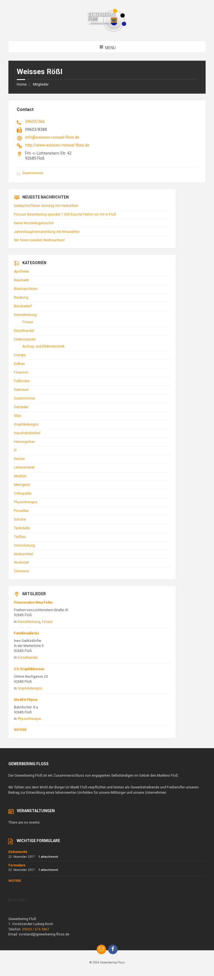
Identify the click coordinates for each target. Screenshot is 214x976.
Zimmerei (21, 571)
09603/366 (35, 121)
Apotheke (21, 271)
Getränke (21, 407)
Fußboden (22, 381)
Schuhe (20, 519)
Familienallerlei (26, 633)
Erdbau (19, 364)
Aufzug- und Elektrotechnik (43, 346)
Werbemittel (23, 554)
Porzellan (21, 511)
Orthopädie (23, 493)
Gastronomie (32, 173)
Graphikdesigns (26, 424)
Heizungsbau (24, 442)
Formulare (16, 865)
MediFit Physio (26, 700)
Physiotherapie (25, 502)
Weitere (20, 730)
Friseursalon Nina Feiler (33, 602)
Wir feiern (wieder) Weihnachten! (39, 240)
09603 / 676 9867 (35, 929)
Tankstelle (22, 528)
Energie (20, 355)
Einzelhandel (24, 331)
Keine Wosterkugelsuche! (34, 223)
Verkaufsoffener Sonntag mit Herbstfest (46, 206)
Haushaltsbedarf (27, 433)
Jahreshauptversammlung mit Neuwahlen (47, 232)
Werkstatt (21, 562)
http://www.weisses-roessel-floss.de (57, 145)
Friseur (27, 322)
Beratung (21, 297)
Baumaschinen (26, 289)
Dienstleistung (25, 315)
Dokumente (17, 852)
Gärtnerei (21, 390)
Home (22, 84)
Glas (17, 416)
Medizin (20, 476)
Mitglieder (41, 84)
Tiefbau (20, 537)
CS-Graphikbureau (29, 669)
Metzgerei (22, 485)
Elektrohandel (24, 339)
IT (15, 450)
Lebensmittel (24, 467)
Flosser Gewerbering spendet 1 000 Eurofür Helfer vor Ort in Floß (65, 214)
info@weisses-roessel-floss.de (52, 137)
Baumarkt (21, 280)
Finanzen (21, 372)
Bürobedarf (23, 306)
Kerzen (19, 459)
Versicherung (24, 545)
